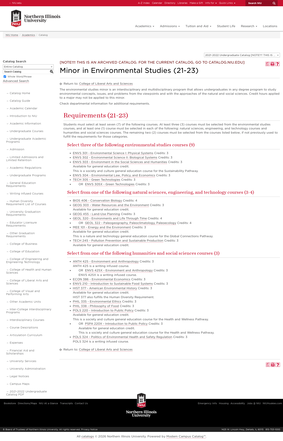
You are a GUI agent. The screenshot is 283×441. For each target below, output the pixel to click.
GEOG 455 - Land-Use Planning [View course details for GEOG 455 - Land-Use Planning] (96, 214)
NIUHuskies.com (272, 403)
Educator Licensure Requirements (21, 224)
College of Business (23, 243)
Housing (224, 403)
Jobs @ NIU (254, 403)
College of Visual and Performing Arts (23, 293)
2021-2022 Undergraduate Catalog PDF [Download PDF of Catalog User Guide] (26, 393)
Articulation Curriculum (26, 335)
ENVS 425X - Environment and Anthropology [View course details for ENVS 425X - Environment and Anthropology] (119, 270)
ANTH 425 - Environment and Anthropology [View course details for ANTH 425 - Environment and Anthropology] (106, 261)
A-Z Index (144, 3)
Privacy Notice (89, 429)
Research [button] (249, 26)
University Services (23, 361)
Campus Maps (19, 383)
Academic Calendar (23, 108)
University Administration (28, 368)
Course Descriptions (24, 327)
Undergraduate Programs (28, 175)
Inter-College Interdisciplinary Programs (28, 311)
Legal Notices (19, 376)
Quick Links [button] (227, 3)
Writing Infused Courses (26, 193)
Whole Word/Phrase (20, 76)
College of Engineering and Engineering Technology (27, 261)
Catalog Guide (20, 100)
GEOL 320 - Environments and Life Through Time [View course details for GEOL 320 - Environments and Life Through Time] (110, 218)
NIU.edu (15, 2)
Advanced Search (16, 81)
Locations (270, 26)
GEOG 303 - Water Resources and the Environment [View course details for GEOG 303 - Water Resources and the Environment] (111, 205)
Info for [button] (211, 3)
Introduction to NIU (23, 115)
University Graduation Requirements (23, 213)
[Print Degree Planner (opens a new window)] (268, 64)
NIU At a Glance (48, 403)
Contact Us (81, 403)
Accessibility (237, 403)
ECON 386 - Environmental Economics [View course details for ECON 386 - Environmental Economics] (101, 279)
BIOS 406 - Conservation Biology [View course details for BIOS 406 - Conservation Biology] (97, 200)
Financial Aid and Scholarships (20, 352)
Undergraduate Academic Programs (26, 140)
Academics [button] (144, 26)
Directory (169, 3)
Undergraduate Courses (26, 131)
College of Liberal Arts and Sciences (27, 282)
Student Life (226, 26)
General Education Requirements (21, 184)
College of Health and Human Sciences (28, 271)
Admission (17, 149)
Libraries (182, 3)
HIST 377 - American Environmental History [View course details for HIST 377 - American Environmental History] (105, 288)
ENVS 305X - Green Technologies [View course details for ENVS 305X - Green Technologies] (109, 184)
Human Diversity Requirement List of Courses (26, 203)
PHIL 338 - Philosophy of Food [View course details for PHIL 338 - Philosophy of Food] (96, 306)
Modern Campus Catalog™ (186, 436)
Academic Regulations (25, 167)
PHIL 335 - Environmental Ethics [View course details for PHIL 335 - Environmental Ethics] (97, 301)
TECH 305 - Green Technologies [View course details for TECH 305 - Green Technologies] (96, 179)
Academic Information (25, 123)
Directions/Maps (27, 403)
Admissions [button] (170, 26)
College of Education (24, 251)
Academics (28, 35)
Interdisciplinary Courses (27, 319)
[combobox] (242, 55)
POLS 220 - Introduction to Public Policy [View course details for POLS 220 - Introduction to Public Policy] (103, 310)
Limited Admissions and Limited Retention (24, 159)
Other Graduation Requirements (20, 235)
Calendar (157, 3)
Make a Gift (196, 3)
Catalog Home (20, 93)
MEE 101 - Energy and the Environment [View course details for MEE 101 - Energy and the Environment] (102, 227)
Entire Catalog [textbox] (13, 66)
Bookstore (10, 403)
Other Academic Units (25, 301)
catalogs (87, 436)
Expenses (16, 342)
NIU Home (12, 35)
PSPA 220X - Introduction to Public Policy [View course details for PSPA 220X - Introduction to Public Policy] (116, 323)
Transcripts (66, 403)
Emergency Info (207, 403)
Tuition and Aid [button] (198, 26)
